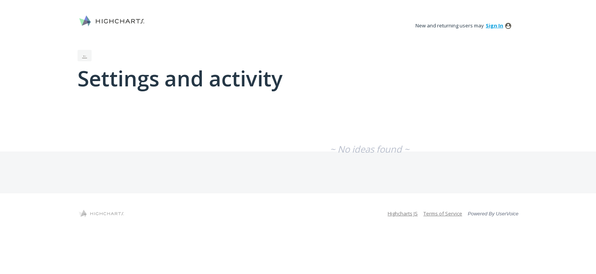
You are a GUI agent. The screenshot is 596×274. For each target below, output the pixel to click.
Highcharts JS (403, 213)
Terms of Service (442, 213)
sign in (494, 25)
